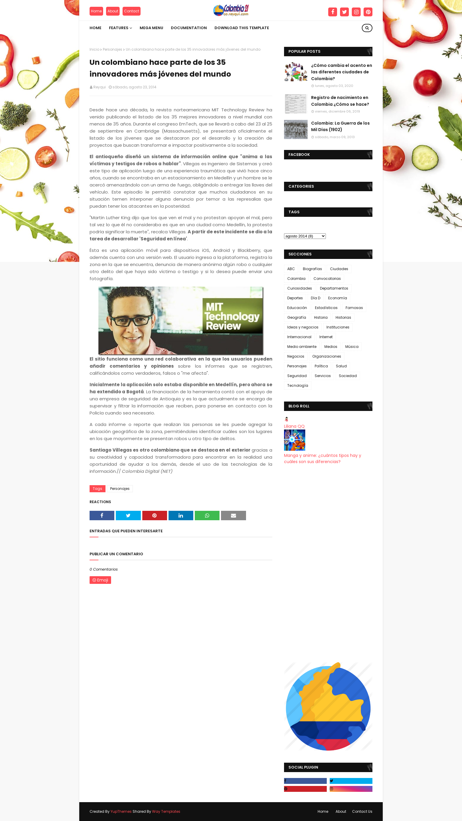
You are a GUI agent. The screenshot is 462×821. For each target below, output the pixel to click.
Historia (321, 317)
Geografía (296, 317)
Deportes (295, 297)
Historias (343, 317)
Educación (297, 307)
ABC (291, 268)
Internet (326, 336)
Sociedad (348, 375)
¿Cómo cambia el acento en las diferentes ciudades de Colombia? (341, 72)
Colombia (296, 278)
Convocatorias (327, 278)
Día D (315, 297)
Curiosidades (299, 288)
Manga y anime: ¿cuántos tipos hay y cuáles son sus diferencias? (322, 458)
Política (321, 366)
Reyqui (99, 87)
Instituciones (337, 327)
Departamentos (334, 288)
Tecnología (297, 385)
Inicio (94, 49)
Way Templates (166, 811)
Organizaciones (326, 356)
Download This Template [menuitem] (241, 28)
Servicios (323, 375)
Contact (131, 11)
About (113, 11)
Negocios (295, 356)
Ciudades (339, 268)
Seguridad (297, 375)
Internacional (299, 336)
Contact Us (362, 811)
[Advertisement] (328, 563)
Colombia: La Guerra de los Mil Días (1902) (340, 126)
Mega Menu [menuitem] (151, 28)
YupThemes (121, 811)
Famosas (354, 307)
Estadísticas (326, 307)
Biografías (312, 268)
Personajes (112, 49)
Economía (337, 297)
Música (352, 346)
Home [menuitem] (95, 28)
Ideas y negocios (303, 327)
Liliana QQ (294, 426)
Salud (341, 366)
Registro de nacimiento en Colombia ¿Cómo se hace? (340, 101)
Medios (330, 346)
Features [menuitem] (118, 28)
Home (96, 11)
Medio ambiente (301, 346)
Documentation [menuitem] (189, 28)
